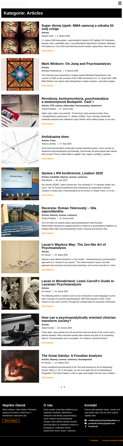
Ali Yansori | (47, 255)
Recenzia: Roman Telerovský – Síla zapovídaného (69, 209)
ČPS (52, 106)
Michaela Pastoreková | (53, 71)
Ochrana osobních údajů (112, 440)
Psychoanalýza (82, 106)
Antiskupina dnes (55, 137)
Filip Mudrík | (48, 180)
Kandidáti (54, 177)
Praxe (53, 140)
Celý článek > (48, 51)
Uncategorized (85, 359)
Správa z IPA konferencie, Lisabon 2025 (72, 173)
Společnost (96, 106)
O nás (48, 405)
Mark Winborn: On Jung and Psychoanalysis (76, 64)
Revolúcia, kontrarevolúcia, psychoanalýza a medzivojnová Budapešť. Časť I (75, 100)
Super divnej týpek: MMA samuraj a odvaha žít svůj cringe (78, 27)
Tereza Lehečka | (50, 144)
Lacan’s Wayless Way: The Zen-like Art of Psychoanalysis (74, 246)
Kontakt (91, 405)
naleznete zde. (20, 416)
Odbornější (69, 106)
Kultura (58, 106)
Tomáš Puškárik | (50, 109)
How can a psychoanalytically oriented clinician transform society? (79, 319)
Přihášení (94, 440)
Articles (45, 33)
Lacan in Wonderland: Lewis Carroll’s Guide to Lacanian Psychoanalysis (78, 282)
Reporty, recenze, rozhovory (73, 177)
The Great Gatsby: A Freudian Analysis (72, 356)
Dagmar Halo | (49, 36)
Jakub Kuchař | (49, 328)
